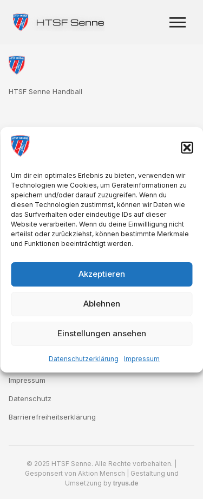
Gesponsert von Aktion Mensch (75, 473)
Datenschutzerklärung (84, 359)
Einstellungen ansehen (101, 333)
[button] (186, 147)
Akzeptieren (101, 274)
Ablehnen (101, 303)
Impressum (142, 359)
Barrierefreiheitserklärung (52, 416)
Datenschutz (30, 398)
